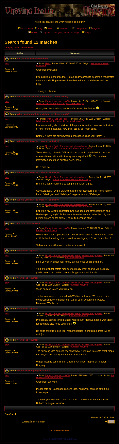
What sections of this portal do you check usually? (43, 96)
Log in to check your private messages (60, 32)
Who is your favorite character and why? (38, 141)
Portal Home (25, 28)
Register (94, 28)
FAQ (38, 28)
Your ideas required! (27, 250)
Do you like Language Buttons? (33, 370)
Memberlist (63, 28)
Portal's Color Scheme (28, 223)
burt (7, 63)
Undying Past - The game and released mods (66, 146)
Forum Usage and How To (57, 101)
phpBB (53, 439)
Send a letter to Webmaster (59, 430)
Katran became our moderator (32, 58)
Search (49, 28)
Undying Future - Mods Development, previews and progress (73, 255)
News (47, 63)
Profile (32, 32)
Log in (86, 32)
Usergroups (80, 28)
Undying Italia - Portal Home (19, 47)
